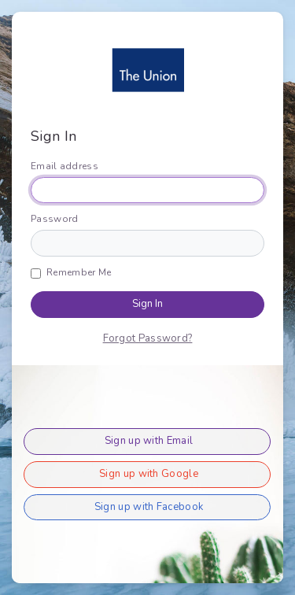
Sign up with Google (148, 474)
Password (54, 219)
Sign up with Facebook (148, 507)
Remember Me (78, 272)
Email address (64, 166)
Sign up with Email (149, 441)
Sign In (147, 304)
